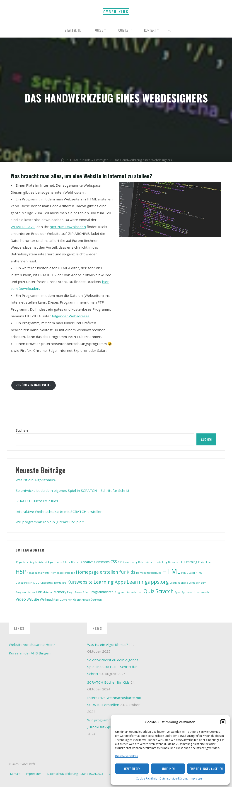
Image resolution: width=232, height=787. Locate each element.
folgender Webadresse (70, 316)
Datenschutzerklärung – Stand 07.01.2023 (75, 774)
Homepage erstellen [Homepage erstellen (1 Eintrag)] (63, 572)
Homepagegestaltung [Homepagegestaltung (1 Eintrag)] (148, 572)
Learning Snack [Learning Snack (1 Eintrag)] (179, 582)
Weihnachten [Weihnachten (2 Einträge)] (49, 599)
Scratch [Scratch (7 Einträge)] (164, 591)
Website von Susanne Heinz (32, 644)
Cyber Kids (116, 11)
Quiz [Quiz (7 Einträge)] (149, 591)
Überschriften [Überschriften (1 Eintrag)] (81, 599)
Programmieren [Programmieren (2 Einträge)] (101, 592)
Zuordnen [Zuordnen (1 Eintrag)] (66, 599)
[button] (223, 722)
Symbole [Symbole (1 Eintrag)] (186, 592)
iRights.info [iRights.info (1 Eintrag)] (59, 582)
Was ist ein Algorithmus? (36, 480)
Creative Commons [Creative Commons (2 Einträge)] (95, 562)
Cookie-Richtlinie (146, 778)
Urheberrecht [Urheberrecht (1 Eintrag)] (201, 592)
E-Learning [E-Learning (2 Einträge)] (189, 562)
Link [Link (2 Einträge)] (39, 592)
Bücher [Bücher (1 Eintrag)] (75, 562)
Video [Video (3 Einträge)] (21, 599)
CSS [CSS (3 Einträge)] (114, 561)
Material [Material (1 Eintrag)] (48, 592)
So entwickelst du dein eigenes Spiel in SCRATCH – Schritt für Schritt (72, 490)
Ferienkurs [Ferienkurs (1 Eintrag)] (204, 562)
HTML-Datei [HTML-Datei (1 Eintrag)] (188, 572)
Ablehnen (168, 768)
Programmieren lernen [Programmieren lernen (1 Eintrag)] (128, 592)
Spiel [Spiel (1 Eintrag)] (178, 592)
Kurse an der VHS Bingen (30, 653)
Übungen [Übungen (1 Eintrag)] (96, 599)
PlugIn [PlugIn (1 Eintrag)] (70, 592)
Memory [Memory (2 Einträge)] (59, 592)
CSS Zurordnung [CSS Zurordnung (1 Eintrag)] (127, 562)
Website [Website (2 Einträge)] (33, 599)
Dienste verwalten (126, 756)
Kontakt (15, 774)
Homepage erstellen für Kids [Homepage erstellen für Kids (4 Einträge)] (105, 572)
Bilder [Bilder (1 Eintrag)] (66, 562)
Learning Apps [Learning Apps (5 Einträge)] (110, 582)
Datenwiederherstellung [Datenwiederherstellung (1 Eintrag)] (152, 562)
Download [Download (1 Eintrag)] (174, 562)
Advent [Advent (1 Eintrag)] (43, 562)
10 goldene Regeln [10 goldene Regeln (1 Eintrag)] (27, 562)
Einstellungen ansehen (206, 768)
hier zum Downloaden (68, 226)
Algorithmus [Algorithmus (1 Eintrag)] (55, 562)
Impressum (197, 778)
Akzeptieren (131, 768)
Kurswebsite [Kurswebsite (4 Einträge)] (80, 582)
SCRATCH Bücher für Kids (37, 501)
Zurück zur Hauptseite (33, 385)
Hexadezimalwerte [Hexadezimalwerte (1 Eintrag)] (38, 572)
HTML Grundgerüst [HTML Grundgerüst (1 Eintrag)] (41, 582)
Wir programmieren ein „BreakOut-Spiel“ (50, 522)
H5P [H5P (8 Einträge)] (21, 571)
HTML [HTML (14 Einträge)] (171, 571)
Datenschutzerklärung (174, 778)
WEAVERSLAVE (23, 226)
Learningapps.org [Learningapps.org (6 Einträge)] (148, 581)
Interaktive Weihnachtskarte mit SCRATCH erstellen (59, 511)
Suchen (22, 430)
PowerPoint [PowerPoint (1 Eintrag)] (82, 592)
